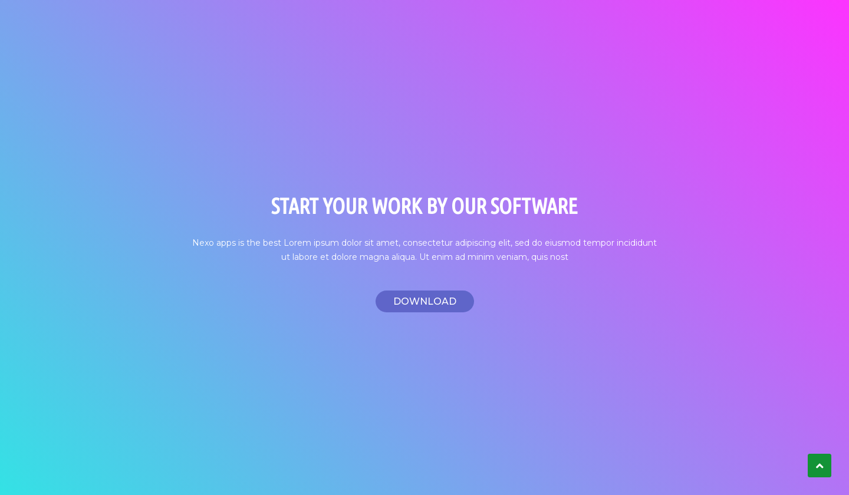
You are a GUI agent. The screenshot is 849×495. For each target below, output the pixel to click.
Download (424, 301)
